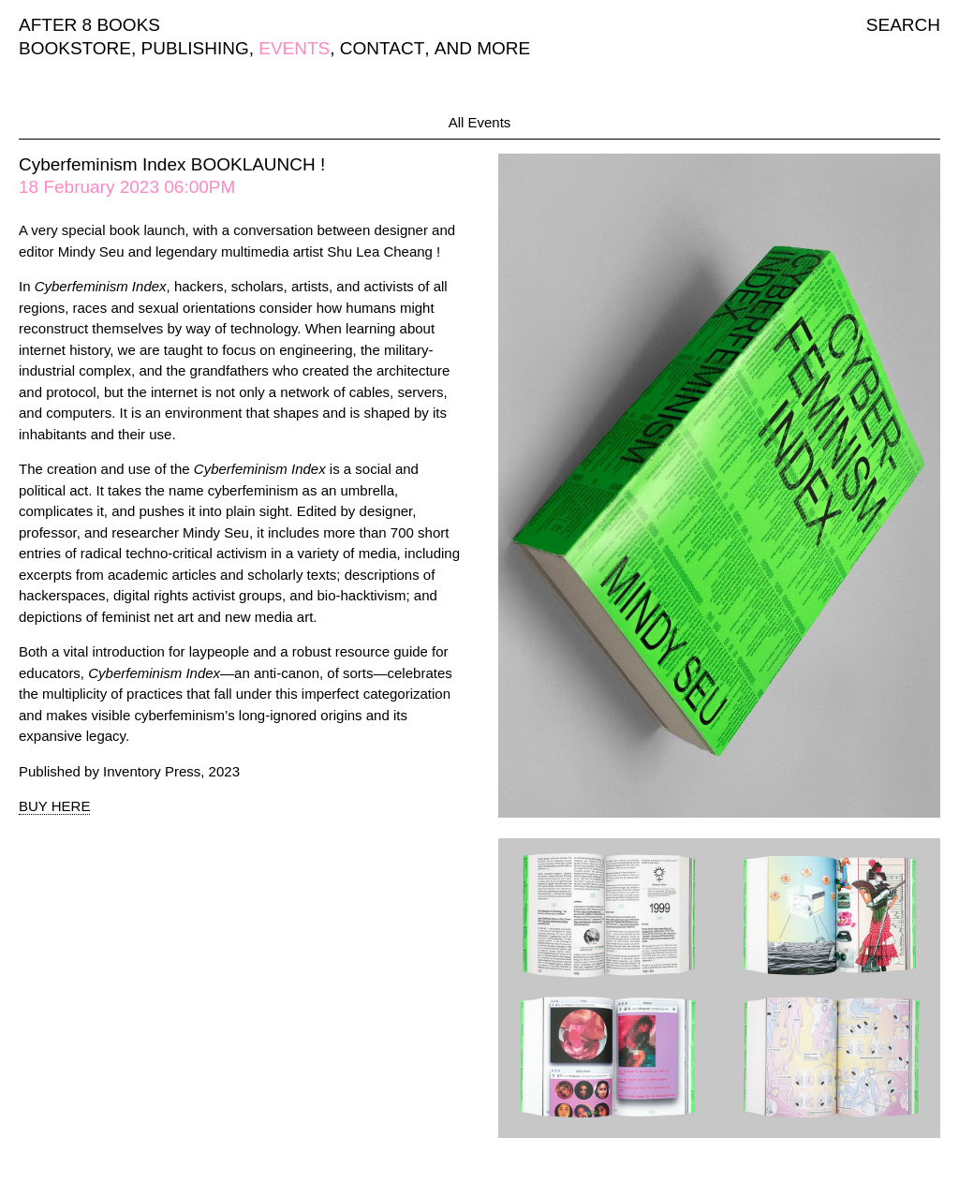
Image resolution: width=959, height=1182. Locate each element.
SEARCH (903, 25)
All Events (480, 122)
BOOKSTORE (75, 48)
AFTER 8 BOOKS (89, 25)
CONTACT (382, 48)
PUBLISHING (195, 48)
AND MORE (482, 48)
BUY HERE (54, 806)
